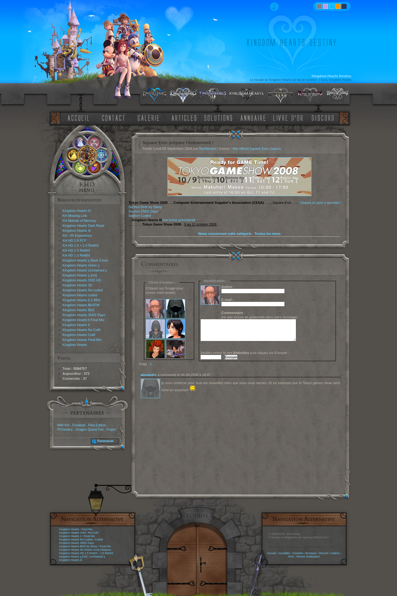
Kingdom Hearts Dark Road (84, 225)
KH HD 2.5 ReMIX (76, 250)
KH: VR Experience (77, 235)
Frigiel (111, 429)
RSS (291, 556)
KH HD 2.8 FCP (75, 240)
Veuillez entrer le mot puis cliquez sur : (245, 353)
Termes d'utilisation (308, 556)
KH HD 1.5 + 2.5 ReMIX (81, 245)
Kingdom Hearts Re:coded (83, 290)
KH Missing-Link (75, 215)
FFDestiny (65, 429)
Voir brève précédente (179, 220)
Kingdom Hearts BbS (79, 310)
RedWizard (207, 148)
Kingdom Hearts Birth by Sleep (78, 546)
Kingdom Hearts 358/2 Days (84, 315)
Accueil (271, 553)
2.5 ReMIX (107, 553)
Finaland (78, 425)
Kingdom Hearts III (77, 230)
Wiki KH (63, 425)
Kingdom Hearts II (76, 325)
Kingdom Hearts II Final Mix (84, 320)
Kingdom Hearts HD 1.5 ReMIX (78, 553)
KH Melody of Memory (79, 220)
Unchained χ (97, 556)
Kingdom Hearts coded (80, 295)
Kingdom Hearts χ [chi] (80, 275)
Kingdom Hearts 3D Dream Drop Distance (85, 549)
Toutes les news (267, 233)
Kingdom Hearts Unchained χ (85, 270)
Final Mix (86, 529)
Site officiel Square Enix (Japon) (256, 148)
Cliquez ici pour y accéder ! (320, 202)
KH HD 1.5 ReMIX (76, 255)
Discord (323, 553)
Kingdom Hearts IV (77, 211)
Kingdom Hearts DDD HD (82, 280)
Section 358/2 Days (143, 211)
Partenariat (105, 441)
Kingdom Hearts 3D (77, 285)
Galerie (335, 553)
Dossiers (297, 553)
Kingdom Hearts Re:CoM (81, 330)
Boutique (311, 553)
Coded (99, 539)
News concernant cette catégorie (225, 233)
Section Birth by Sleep (145, 207)
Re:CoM (93, 532)
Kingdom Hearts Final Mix (82, 340)
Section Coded (139, 215)
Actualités (284, 553)
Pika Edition (97, 425)
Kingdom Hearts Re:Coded (76, 539)
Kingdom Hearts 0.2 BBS (81, 300)
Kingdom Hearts (75, 345)
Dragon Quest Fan (90, 429)
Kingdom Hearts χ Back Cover (86, 260)
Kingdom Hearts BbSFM (81, 305)
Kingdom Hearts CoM (79, 335)
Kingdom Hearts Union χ (81, 265)
